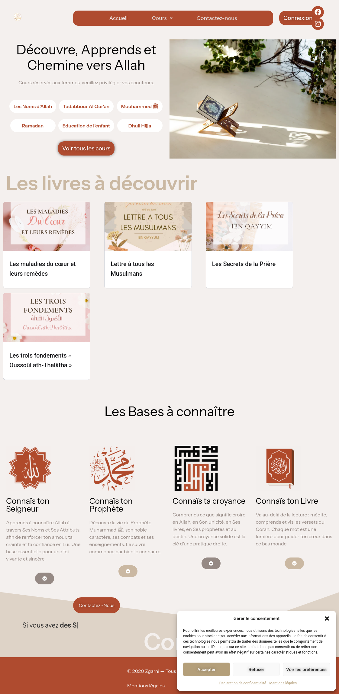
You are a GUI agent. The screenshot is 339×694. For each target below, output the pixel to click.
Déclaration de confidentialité (242, 683)
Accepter (206, 669)
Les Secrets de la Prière (244, 264)
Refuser (256, 669)
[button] (327, 618)
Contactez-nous (217, 18)
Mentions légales (283, 683)
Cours (162, 18)
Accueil (118, 18)
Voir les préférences (306, 669)
